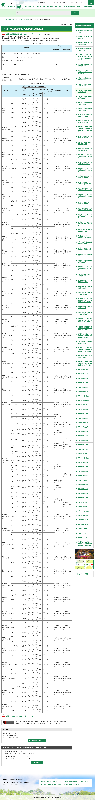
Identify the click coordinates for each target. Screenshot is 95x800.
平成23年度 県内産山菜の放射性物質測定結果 (85, 143)
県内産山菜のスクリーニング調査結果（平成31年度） (85, 249)
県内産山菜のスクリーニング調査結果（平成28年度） (85, 183)
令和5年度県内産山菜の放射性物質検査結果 (85, 342)
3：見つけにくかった (32, 758)
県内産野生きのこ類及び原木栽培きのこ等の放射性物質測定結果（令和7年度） (85, 543)
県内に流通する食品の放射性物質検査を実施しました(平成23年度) (85, 72)
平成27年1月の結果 (83, 462)
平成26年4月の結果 (83, 422)
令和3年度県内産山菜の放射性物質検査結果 (85, 287)
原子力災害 (14, 19)
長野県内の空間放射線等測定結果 (85, 31)
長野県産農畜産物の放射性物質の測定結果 (85, 65)
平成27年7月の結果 (83, 489)
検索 (91, 3)
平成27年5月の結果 (83, 480)
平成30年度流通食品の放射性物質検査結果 (85, 261)
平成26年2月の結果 (83, 413)
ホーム (3, 19)
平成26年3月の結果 (83, 418)
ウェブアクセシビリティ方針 (61, 781)
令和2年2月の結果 (82, 533)
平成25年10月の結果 (83, 396)
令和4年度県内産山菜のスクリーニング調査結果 (85, 313)
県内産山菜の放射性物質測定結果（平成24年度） (85, 115)
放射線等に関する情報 (24, 19)
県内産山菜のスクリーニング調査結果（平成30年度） (85, 236)
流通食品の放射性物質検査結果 (85, 255)
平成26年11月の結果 (83, 453)
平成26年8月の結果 (83, 440)
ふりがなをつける (54, 2)
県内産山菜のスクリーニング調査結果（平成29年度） (85, 209)
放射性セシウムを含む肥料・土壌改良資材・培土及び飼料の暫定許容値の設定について (85, 57)
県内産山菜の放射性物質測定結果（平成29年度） (85, 203)
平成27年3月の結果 (83, 471)
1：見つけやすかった (10, 758)
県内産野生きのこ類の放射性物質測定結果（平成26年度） (85, 156)
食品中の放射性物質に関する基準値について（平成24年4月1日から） (24, 34)
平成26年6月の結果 (83, 431)
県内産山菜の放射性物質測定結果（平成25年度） (85, 121)
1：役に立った (8, 753)
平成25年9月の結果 (83, 391)
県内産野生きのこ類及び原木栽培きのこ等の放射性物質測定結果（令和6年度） (85, 363)
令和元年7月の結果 (83, 520)
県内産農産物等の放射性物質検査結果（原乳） (85, 281)
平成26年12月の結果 (83, 458)
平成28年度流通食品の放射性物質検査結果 (85, 103)
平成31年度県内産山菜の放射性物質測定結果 (85, 242)
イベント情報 (83, 574)
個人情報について (75, 781)
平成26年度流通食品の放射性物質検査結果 (85, 91)
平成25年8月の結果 (83, 387)
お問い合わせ (78, 784)
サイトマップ (85, 781)
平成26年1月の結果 (83, 409)
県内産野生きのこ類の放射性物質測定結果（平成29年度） (85, 216)
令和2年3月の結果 (82, 537)
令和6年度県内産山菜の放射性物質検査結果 (85, 356)
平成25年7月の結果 (83, 382)
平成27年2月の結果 (83, 466)
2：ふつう (17, 753)
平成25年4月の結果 (83, 369)
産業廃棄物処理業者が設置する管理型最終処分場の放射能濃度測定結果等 (85, 328)
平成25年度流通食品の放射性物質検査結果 (85, 85)
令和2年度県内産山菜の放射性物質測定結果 (85, 275)
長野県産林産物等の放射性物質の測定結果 (85, 43)
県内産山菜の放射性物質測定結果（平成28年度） (85, 177)
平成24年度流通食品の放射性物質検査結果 (85, 78)
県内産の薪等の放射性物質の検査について (85, 49)
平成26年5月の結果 (83, 427)
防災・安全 (8, 19)
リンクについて (52, 784)
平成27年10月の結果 (83, 502)
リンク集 (44, 784)
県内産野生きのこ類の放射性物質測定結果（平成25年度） (85, 224)
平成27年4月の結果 (83, 475)
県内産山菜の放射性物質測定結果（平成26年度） (85, 137)
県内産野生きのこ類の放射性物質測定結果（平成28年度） (85, 196)
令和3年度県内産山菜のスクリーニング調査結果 (85, 293)
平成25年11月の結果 (83, 400)
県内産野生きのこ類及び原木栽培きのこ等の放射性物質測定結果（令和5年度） (85, 349)
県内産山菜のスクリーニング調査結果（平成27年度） (85, 189)
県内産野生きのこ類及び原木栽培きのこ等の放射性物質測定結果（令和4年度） (85, 320)
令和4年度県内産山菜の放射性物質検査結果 (85, 307)
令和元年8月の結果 (83, 524)
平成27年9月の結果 (83, 497)
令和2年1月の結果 (82, 528)
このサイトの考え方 (46, 781)
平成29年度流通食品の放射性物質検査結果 (85, 109)
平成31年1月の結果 (83, 515)
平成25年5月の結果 (83, 374)
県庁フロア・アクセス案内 (65, 784)
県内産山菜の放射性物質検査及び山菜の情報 (85, 149)
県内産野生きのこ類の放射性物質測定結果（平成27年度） (85, 170)
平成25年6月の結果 (83, 378)
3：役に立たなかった (29, 753)
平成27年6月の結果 (83, 484)
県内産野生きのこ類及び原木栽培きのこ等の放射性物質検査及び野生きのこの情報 (85, 129)
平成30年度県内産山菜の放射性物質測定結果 (85, 230)
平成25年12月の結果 (83, 405)
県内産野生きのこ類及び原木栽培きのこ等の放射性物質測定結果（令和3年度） (85, 300)
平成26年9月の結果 (83, 444)
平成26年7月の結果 (83, 436)
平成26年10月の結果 (83, 449)
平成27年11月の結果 (83, 506)
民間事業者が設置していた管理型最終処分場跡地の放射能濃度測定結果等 (85, 335)
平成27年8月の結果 (83, 493)
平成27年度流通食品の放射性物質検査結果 (85, 97)
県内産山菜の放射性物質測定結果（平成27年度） (85, 163)
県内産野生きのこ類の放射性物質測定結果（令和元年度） (85, 268)
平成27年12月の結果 (83, 511)
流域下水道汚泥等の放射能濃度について (85, 37)
